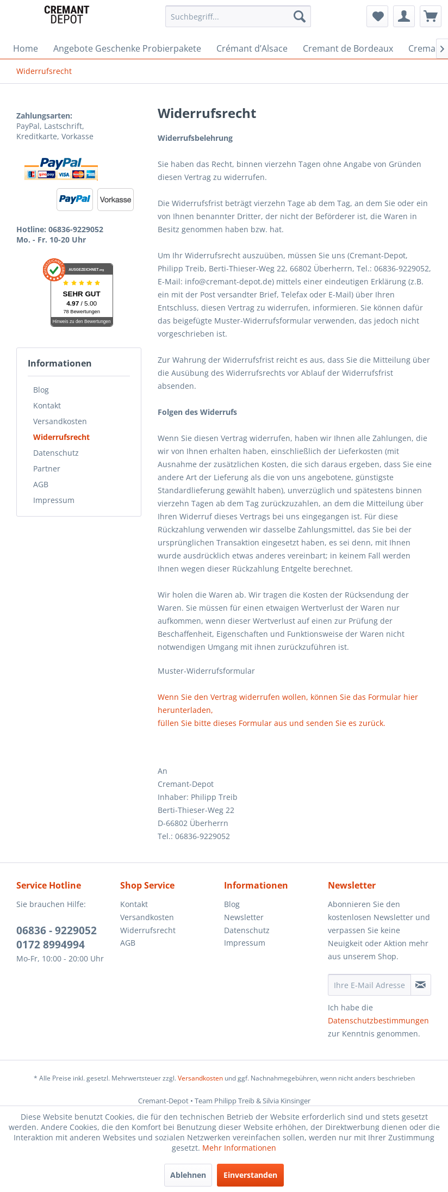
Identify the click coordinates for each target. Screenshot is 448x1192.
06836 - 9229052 (56, 930)
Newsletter (244, 917)
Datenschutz (56, 453)
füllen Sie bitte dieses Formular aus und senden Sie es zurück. (271, 723)
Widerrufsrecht (61, 437)
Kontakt (47, 405)
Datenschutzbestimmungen (378, 1020)
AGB (40, 484)
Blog (41, 389)
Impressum (53, 500)
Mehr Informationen (239, 1148)
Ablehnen (188, 1175)
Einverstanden (250, 1175)
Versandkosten (60, 421)
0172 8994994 (50, 945)
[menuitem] (238, 16)
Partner (46, 468)
